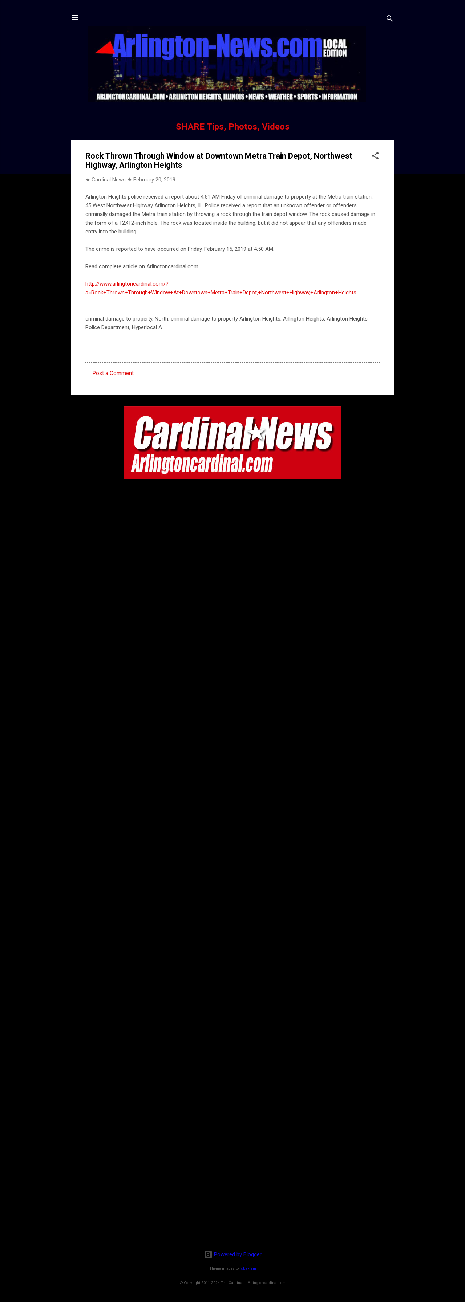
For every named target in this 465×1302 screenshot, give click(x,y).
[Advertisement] (232, 1197)
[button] (375, 157)
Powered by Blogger (233, 1254)
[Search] (389, 20)
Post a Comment (113, 373)
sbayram (248, 1268)
